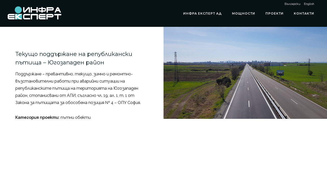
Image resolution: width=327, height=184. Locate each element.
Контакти (304, 13)
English (309, 4)
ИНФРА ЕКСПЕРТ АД (202, 13)
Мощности (243, 13)
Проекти (274, 13)
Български (292, 4)
